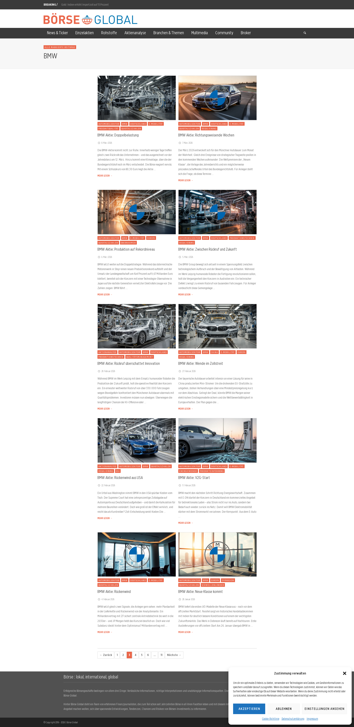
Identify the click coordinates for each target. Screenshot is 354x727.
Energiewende (188, 471)
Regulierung (209, 128)
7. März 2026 (185, 142)
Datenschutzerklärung (293, 718)
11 (161, 655)
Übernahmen (128, 242)
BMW (124, 123)
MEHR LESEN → (104, 175)
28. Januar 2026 (186, 599)
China (214, 352)
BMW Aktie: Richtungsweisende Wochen (206, 135)
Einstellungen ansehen (324, 709)
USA (118, 471)
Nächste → (174, 655)
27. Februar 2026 (187, 371)
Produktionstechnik (242, 238)
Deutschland (138, 123)
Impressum (312, 718)
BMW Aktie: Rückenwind (114, 591)
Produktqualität (108, 128)
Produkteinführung (212, 471)
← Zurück (106, 655)
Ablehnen (284, 709)
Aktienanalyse (107, 352)
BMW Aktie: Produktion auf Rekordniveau (126, 249)
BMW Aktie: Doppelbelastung (118, 135)
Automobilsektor (108, 123)
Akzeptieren (249, 709)
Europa (151, 238)
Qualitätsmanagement (139, 356)
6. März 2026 (104, 257)
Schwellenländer (213, 585)
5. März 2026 (185, 257)
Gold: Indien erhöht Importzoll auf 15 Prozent (85, 4)
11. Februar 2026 (187, 485)
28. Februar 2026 (106, 371)
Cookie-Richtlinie (270, 718)
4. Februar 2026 (106, 599)
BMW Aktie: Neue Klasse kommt (200, 591)
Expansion (228, 580)
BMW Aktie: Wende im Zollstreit (200, 363)
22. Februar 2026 (106, 485)
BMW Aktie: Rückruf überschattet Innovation (128, 363)
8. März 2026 (104, 142)
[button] (344, 673)
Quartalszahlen (131, 128)
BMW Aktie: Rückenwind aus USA (120, 477)
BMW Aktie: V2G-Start (194, 477)
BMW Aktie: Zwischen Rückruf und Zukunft (207, 249)
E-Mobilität (156, 123)
